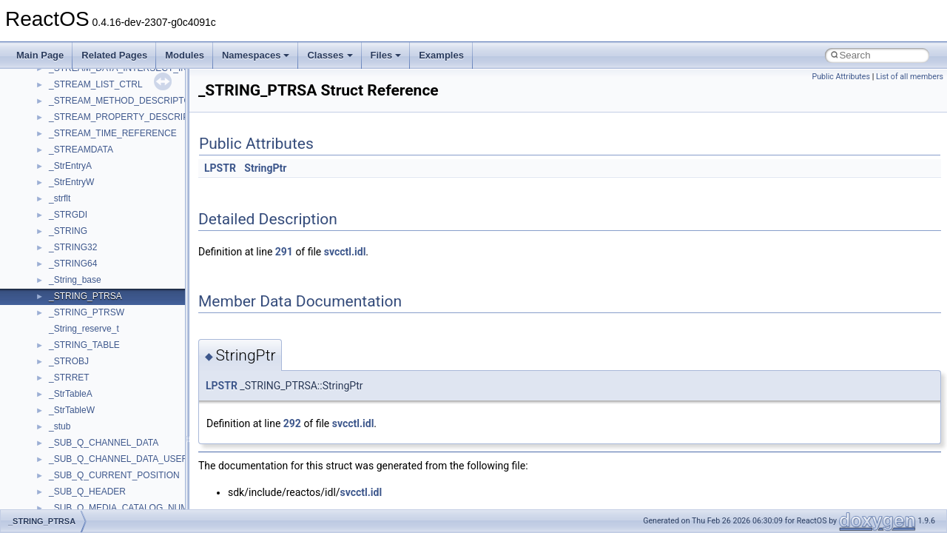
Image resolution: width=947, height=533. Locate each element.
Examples (441, 55)
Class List (56, 340)
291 (284, 252)
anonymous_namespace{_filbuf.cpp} (120, 421)
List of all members (909, 76)
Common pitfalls (57, 128)
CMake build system (65, 112)
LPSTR (220, 168)
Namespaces (256, 55)
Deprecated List (56, 274)
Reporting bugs (55, 160)
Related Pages (114, 55)
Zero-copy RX (52, 177)
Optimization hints (60, 226)
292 (292, 423)
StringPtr (265, 168)
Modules (184, 55)
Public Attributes (841, 76)
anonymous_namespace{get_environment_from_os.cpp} (160, 502)
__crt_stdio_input (82, 356)
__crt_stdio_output (85, 372)
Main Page (40, 55)
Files (386, 55)
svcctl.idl (345, 252)
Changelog (46, 79)
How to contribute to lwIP (74, 95)
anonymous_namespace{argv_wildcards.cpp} (138, 437)
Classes (329, 55)
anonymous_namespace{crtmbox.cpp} (124, 470)
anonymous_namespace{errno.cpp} (119, 486)
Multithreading (53, 209)
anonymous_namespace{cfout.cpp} (118, 454)
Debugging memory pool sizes (84, 144)
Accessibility (73, 405)
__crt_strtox (72, 388)
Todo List (43, 258)
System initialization (64, 193)
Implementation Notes (68, 242)
